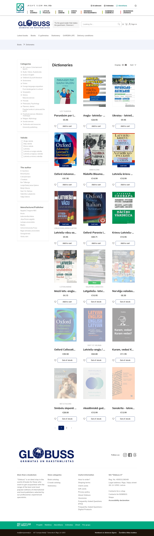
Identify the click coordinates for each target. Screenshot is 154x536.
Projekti (39, 525)
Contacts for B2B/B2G (118, 494)
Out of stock (96, 302)
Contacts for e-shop (117, 491)
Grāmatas (69, 525)
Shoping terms (84, 482)
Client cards (83, 486)
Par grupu (86, 525)
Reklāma (48, 525)
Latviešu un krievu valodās (33, 156)
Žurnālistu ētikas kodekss (128, 533)
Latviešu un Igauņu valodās (33, 154)
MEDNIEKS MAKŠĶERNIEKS (90, 12)
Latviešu (27, 149)
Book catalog (53, 479)
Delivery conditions (85, 35)
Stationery (55, 35)
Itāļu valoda (28, 144)
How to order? (84, 479)
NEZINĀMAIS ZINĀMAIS (128, 12)
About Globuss (84, 495)
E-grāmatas (43, 35)
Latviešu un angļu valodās (33, 151)
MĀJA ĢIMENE (61, 12)
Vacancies (82, 498)
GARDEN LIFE (69, 35)
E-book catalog (54, 482)
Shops (111, 497)
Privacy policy (84, 492)
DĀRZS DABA (74, 12)
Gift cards (82, 489)
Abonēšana (58, 525)
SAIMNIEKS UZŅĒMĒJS (109, 12)
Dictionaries (30, 45)
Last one (65, 166)
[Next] (71, 428)
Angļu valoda (28, 141)
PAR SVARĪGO (33, 12)
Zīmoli (77, 525)
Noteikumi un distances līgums (106, 533)
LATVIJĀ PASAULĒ (46, 12)
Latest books (22, 35)
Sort (131, 65)
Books (33, 35)
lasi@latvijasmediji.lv (24, 533)
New (94, 283)
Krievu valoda (28, 146)
